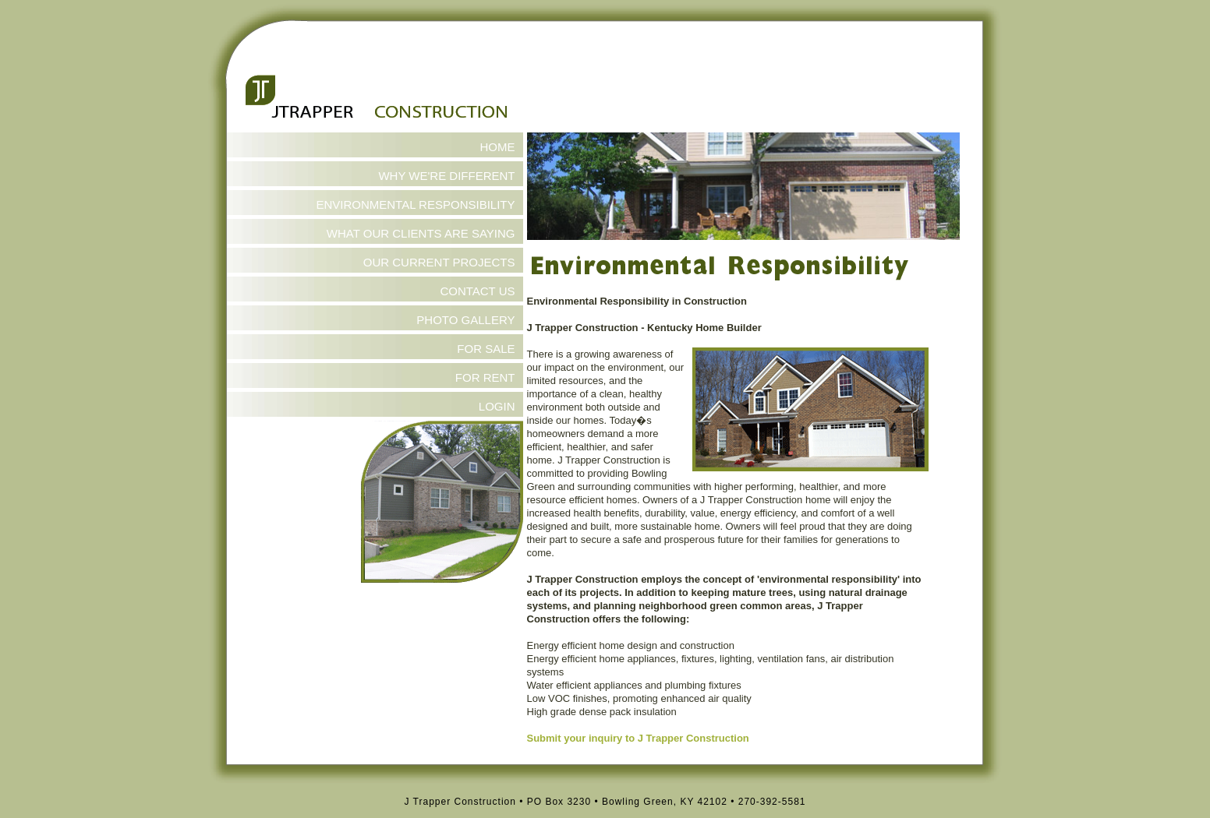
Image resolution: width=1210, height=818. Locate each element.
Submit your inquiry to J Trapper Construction (638, 738)
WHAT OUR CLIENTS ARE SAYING (421, 233)
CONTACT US (477, 291)
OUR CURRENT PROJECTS (439, 262)
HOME (497, 146)
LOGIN (497, 406)
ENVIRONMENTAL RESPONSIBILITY (415, 204)
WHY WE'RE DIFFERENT (446, 175)
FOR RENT (485, 377)
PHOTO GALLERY (465, 319)
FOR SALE (486, 348)
